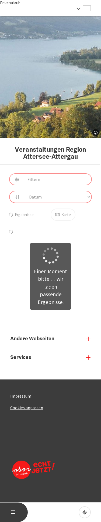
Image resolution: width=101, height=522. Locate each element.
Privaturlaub (10, 2)
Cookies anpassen (26, 407)
